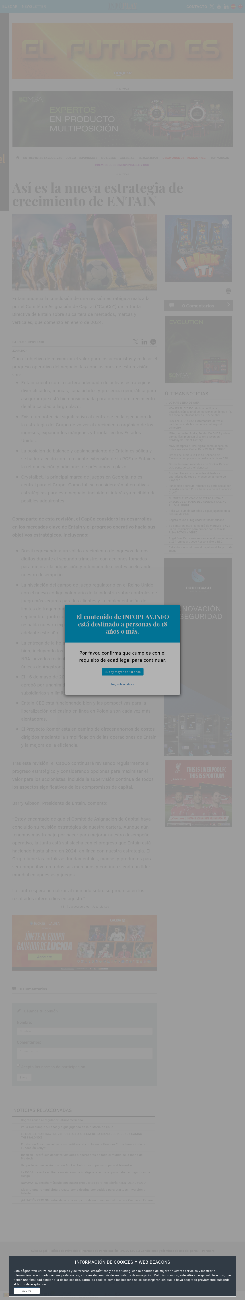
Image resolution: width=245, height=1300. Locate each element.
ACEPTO (26, 1290)
